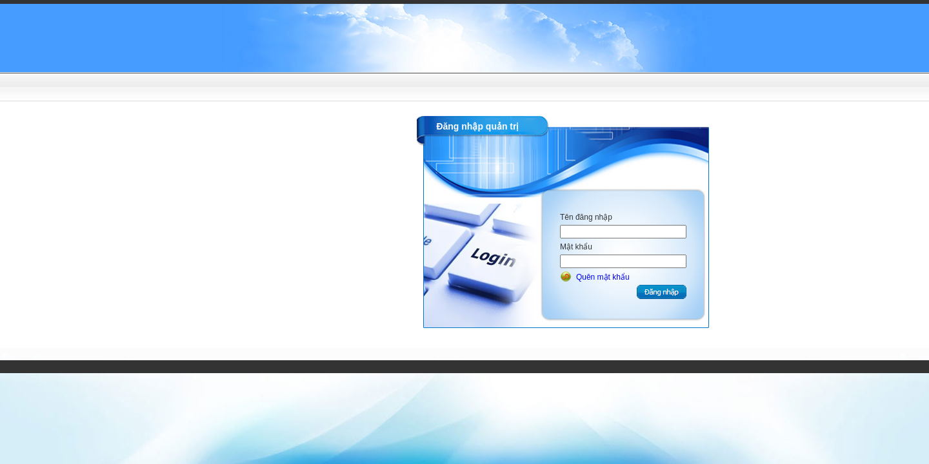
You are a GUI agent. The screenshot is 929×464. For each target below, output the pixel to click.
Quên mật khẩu (603, 277)
